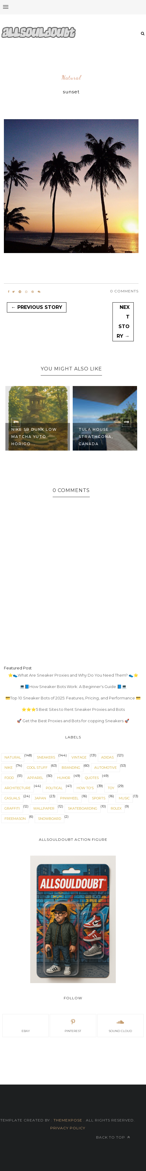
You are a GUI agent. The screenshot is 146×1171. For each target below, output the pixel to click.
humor (63, 778)
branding (71, 767)
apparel (35, 778)
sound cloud (120, 1025)
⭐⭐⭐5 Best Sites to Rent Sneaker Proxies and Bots (73, 709)
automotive (105, 767)
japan (40, 798)
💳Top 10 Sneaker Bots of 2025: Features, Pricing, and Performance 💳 (73, 698)
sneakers (46, 757)
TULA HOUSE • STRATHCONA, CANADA (96, 436)
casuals (12, 798)
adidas (107, 757)
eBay (26, 1025)
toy (111, 788)
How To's (85, 788)
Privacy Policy (67, 1128)
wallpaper (43, 808)
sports (98, 798)
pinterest (73, 1025)
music (124, 798)
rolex (116, 808)
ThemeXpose (67, 1120)
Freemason (15, 818)
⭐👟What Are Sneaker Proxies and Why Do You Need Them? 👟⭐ (73, 675)
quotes (92, 778)
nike (8, 767)
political (54, 788)
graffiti (12, 808)
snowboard (49, 818)
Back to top (113, 1137)
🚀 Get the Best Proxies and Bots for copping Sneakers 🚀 (73, 720)
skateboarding (82, 808)
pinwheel (69, 798)
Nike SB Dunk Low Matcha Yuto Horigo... (34, 436)
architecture (17, 788)
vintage (79, 757)
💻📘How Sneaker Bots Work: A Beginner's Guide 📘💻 (73, 686)
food (9, 778)
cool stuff (37, 767)
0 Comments (124, 291)
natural (71, 77)
